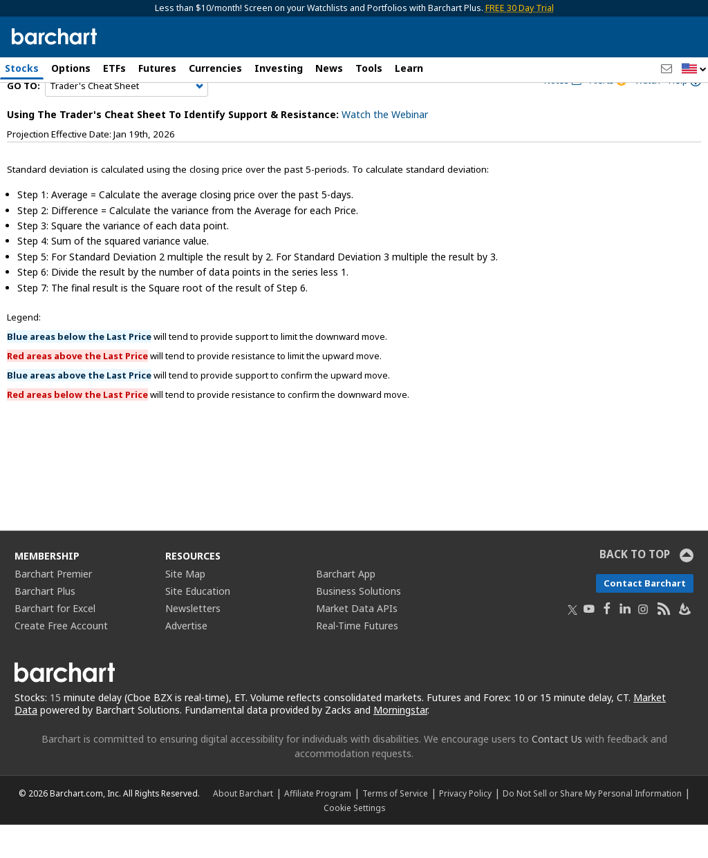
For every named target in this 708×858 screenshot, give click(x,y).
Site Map (185, 606)
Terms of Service (395, 826)
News (329, 68)
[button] (694, 69)
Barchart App (345, 606)
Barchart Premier (53, 606)
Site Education (197, 623)
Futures (157, 68)
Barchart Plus (45, 623)
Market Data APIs (357, 640)
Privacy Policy (465, 826)
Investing (278, 68)
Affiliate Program (317, 826)
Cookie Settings (354, 840)
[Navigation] (126, 119)
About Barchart (243, 826)
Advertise (186, 658)
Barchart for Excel (55, 640)
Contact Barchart (645, 615)
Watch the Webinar (385, 147)
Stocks (22, 68)
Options (71, 68)
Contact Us (557, 772)
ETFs (114, 68)
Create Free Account (61, 658)
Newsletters (193, 640)
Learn (409, 68)
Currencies (215, 68)
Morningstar (400, 743)
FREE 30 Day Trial (519, 8)
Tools (368, 68)
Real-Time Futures (357, 658)
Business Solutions (358, 623)
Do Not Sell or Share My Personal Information (592, 826)
